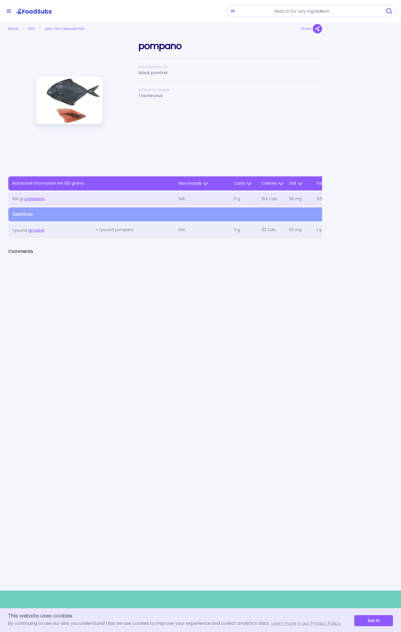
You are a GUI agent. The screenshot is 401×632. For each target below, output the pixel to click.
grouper (36, 230)
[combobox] (326, 11)
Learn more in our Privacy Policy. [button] (306, 623)
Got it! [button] (374, 620)
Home (13, 28)
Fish (31, 28)
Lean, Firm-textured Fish (64, 28)
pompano (35, 199)
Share (311, 28)
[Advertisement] (361, 151)
